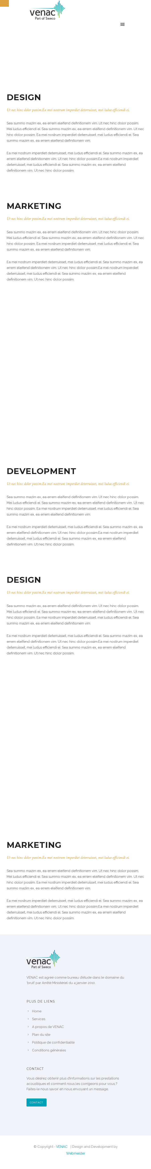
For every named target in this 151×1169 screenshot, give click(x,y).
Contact (36, 1102)
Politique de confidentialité (53, 1042)
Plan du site (41, 1035)
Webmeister (75, 1153)
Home (36, 1011)
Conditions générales (49, 1050)
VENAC (61, 1147)
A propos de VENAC (48, 1027)
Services (38, 1019)
